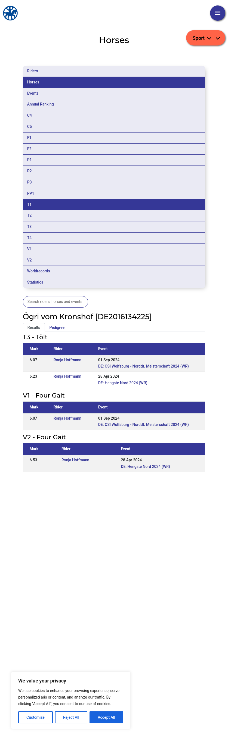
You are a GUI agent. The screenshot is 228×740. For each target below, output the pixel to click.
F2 (29, 149)
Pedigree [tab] (57, 327)
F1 (29, 138)
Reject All (71, 717)
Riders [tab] (32, 71)
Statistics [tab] (35, 282)
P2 (29, 171)
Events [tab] (33, 93)
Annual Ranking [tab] (40, 104)
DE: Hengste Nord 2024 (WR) (122, 383)
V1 (29, 249)
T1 (29, 204)
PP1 (30, 193)
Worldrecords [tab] (38, 271)
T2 (29, 215)
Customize (35, 717)
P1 (29, 160)
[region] (71, 700)
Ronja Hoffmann (67, 360)
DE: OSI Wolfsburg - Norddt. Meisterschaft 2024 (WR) (143, 366)
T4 (29, 238)
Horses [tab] (33, 82)
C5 (29, 126)
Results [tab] (33, 327)
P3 (29, 182)
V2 (29, 260)
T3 (29, 226)
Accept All (106, 717)
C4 (29, 115)
